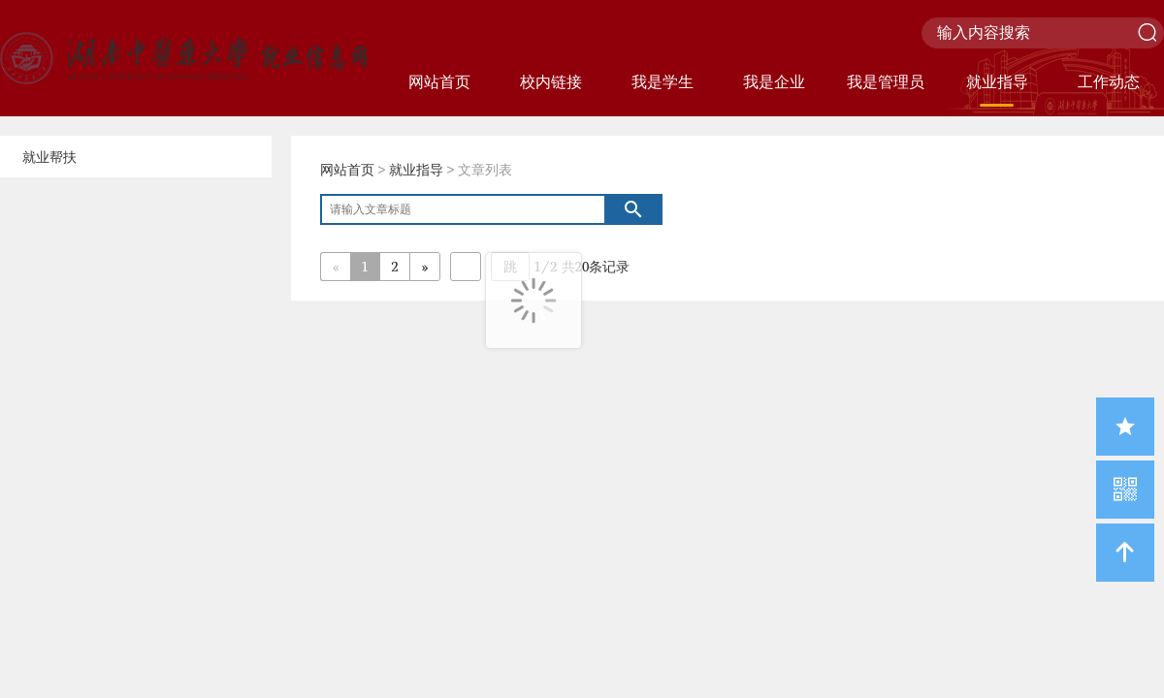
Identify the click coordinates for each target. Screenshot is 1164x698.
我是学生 (662, 82)
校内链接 (551, 82)
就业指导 (997, 82)
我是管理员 (885, 82)
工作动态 (1109, 82)
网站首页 (439, 82)
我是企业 (774, 82)
